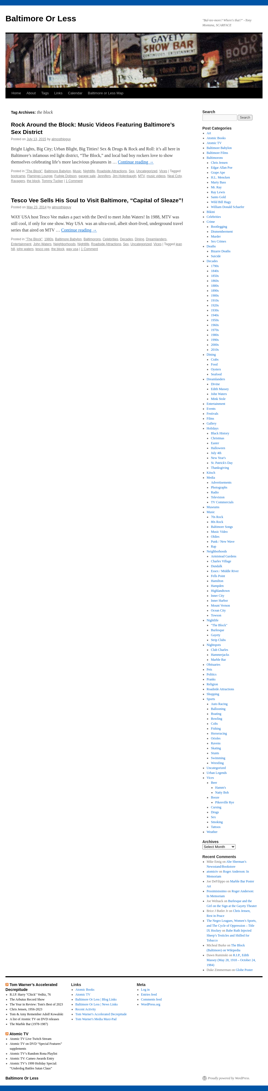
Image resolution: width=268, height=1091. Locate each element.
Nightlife (89, 171)
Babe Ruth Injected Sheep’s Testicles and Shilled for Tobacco (229, 935)
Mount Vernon (220, 605)
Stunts (215, 753)
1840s (215, 271)
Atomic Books (216, 138)
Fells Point (218, 576)
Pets (209, 669)
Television (218, 497)
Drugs (215, 812)
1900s (215, 295)
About (31, 93)
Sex (132, 171)
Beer (214, 783)
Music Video (219, 532)
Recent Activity (85, 1009)
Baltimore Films (217, 153)
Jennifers (104, 176)
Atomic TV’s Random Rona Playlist (33, 1053)
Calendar (75, 93)
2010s (215, 350)
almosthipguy (61, 139)
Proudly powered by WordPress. (229, 1078)
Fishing (216, 728)
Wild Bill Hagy (221, 202)
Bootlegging (219, 227)
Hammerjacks (220, 655)
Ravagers (18, 181)
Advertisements (221, 482)
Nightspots (214, 645)
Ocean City (218, 610)
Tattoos (215, 827)
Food (214, 364)
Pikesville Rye (224, 802)
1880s (215, 286)
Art (209, 133)
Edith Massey (220, 389)
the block (33, 181)
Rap (213, 546)
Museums (213, 507)
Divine (215, 384)
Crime (211, 222)
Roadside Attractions (112, 171)
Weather (212, 832)
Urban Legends (217, 773)
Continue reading (136, 162)
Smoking (217, 822)
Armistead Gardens (223, 556)
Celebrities (110, 239)
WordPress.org (150, 1004)
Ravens (215, 743)
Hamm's (220, 787)
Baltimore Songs (222, 527)
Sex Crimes (218, 241)
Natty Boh (222, 792)
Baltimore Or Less (40, 18)
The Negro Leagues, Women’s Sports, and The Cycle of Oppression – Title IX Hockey (232, 925)
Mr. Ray (216, 187)
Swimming (218, 758)
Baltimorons (92, 239)
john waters (25, 249)
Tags (45, 93)
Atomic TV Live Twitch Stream (30, 1039)
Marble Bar (218, 660)
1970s (215, 330)
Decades (126, 239)
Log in (145, 989)
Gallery (212, 423)
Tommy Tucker (52, 181)
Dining (139, 239)
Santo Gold (218, 197)
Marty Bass (218, 182)
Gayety (215, 635)
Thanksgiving (220, 468)
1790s (215, 266)
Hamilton (217, 581)
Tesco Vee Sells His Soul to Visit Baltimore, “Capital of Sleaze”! (97, 200)
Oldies (215, 537)
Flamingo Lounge (40, 176)
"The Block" (33, 171)
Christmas (217, 438)
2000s (215, 345)
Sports (211, 699)
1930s (215, 310)
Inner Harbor (219, 600)
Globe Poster (244, 970)
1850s (215, 276)
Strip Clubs (218, 640)
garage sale (87, 176)
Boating (216, 714)
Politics (212, 674)
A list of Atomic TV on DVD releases (34, 1019)
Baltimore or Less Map (105, 93)
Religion (212, 684)
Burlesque (217, 630)
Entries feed (149, 994)
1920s (215, 305)
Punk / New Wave (222, 541)
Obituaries (213, 664)
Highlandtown (220, 591)
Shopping (213, 694)
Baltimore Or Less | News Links (96, 1004)
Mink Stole (218, 399)
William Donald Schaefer (227, 207)
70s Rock (217, 517)
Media (211, 477)
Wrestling (217, 763)
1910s (215, 300)
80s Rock (217, 522)
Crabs (215, 359)
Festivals (213, 414)
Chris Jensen (219, 163)
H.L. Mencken (220, 177)
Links (58, 93)
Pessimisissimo (217, 891)
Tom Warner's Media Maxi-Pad (95, 1019)
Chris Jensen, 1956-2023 (26, 1009)
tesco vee (42, 249)
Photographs (219, 487)
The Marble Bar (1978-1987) (29, 1024)
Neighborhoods (64, 244)
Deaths (211, 246)
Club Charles (219, 650)
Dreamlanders (156, 239)
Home (16, 93)
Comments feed (151, 999)
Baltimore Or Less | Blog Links (96, 999)
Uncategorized (146, 171)
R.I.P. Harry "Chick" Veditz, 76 (30, 994)
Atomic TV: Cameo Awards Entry (32, 1058)
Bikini (211, 212)
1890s (215, 291)
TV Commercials (222, 502)
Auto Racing (219, 704)
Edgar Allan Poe (221, 167)
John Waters (42, 244)
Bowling (216, 719)
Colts (214, 724)
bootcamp (18, 176)
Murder (216, 236)
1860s (215, 281)
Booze (215, 797)
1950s (215, 320)
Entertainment (21, 244)
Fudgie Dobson (65, 176)
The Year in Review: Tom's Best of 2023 (36, 1004)
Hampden (217, 586)
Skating (216, 748)
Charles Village (221, 561)
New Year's (218, 458)
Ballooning (218, 709)
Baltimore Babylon (57, 171)
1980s (48, 239)
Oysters (216, 369)
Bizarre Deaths (221, 251)
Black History (220, 433)
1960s (215, 325)
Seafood (216, 374)
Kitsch (211, 473)
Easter (215, 443)
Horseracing (219, 733)
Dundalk (216, 566)
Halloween (218, 448)
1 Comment (74, 181)
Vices (163, 171)
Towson (216, 615)
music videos (156, 176)
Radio (215, 492)
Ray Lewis (218, 192)
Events (211, 409)
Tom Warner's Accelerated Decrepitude (101, 1014)
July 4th (216, 453)
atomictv (212, 871)
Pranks (211, 679)
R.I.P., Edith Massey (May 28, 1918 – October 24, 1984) (231, 960)
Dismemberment (222, 231)
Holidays (213, 428)
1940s (215, 315)
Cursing (216, 807)
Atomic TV (214, 143)
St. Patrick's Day (222, 463)
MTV (141, 176)
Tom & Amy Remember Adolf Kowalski (36, 1014)
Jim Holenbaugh (124, 176)
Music (77, 171)
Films (210, 418)
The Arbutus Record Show (27, 999)
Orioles (215, 738)
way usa (72, 249)
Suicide (216, 256)
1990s (215, 340)
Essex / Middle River (225, 571)
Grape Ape (218, 172)
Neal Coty (174, 176)
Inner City (217, 596)
